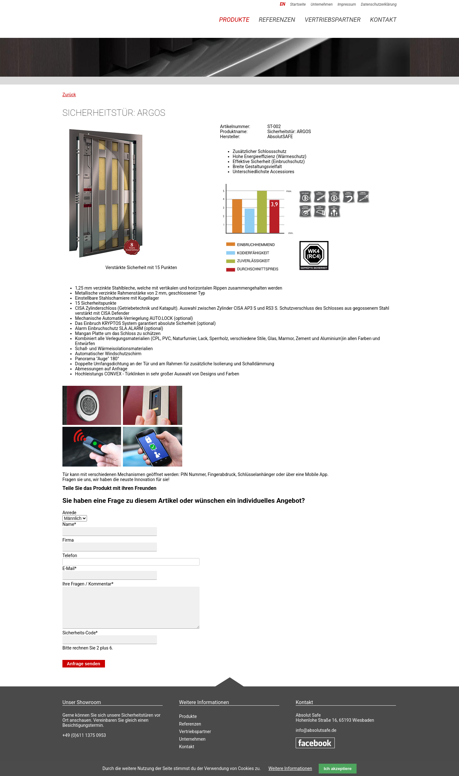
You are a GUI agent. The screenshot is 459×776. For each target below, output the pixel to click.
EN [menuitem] (282, 4)
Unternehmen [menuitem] (322, 4)
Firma (68, 540)
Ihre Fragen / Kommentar (87, 584)
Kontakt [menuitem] (383, 19)
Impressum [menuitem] (347, 4)
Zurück (69, 94)
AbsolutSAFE (106, 16)
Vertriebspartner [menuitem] (332, 19)
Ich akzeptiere (338, 768)
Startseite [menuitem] (298, 4)
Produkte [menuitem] (234, 19)
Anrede (69, 512)
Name (69, 524)
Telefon (69, 555)
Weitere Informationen (290, 768)
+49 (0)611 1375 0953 (84, 742)
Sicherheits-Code (80, 640)
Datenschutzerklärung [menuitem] (379, 4)
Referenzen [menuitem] (277, 19)
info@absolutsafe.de (316, 737)
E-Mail (69, 568)
